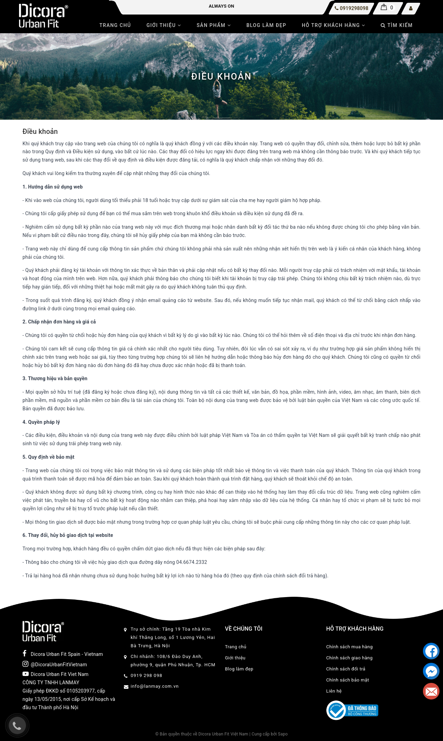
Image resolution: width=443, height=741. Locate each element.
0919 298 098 (147, 675)
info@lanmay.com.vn (155, 686)
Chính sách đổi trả (345, 668)
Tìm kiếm (397, 25)
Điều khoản (40, 131)
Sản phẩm (214, 25)
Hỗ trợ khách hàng (333, 25)
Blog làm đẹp (266, 25)
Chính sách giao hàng (349, 657)
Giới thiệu (163, 25)
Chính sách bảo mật (347, 680)
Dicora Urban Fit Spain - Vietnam (62, 653)
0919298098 (354, 8)
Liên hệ (334, 691)
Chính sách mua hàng (349, 646)
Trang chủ (115, 25)
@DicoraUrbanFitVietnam (54, 663)
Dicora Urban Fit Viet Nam (55, 674)
